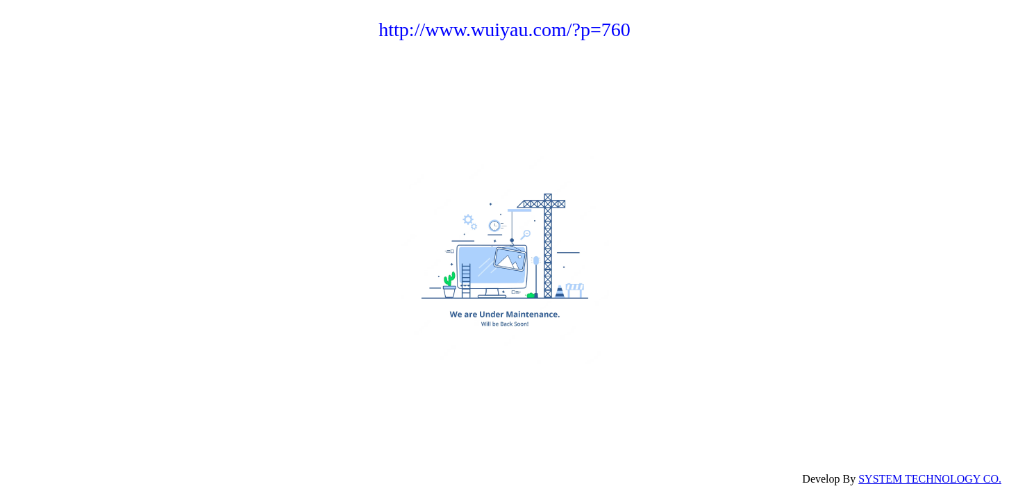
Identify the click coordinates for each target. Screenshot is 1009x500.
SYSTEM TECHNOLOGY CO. (929, 479)
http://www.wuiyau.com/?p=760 (504, 29)
